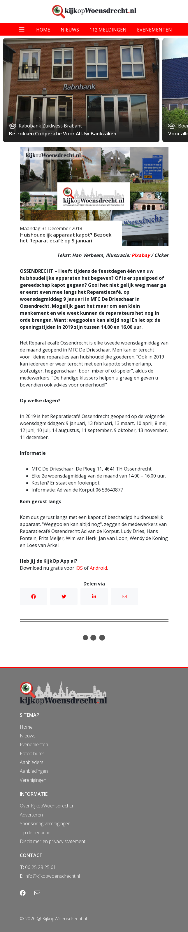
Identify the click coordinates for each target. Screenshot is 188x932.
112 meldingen (107, 30)
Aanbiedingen (34, 771)
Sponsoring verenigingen (45, 823)
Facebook (33, 596)
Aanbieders (31, 762)
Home (26, 727)
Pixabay (140, 255)
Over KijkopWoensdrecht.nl (47, 805)
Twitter (64, 596)
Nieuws (28, 735)
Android (98, 568)
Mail (124, 596)
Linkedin (94, 596)
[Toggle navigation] (21, 29)
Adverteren (31, 815)
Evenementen (34, 744)
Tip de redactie (35, 832)
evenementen (154, 30)
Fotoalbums (32, 753)
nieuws (70, 30)
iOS (79, 568)
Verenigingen (33, 780)
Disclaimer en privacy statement (52, 841)
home (43, 30)
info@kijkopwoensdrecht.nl (52, 876)
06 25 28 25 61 (40, 867)
